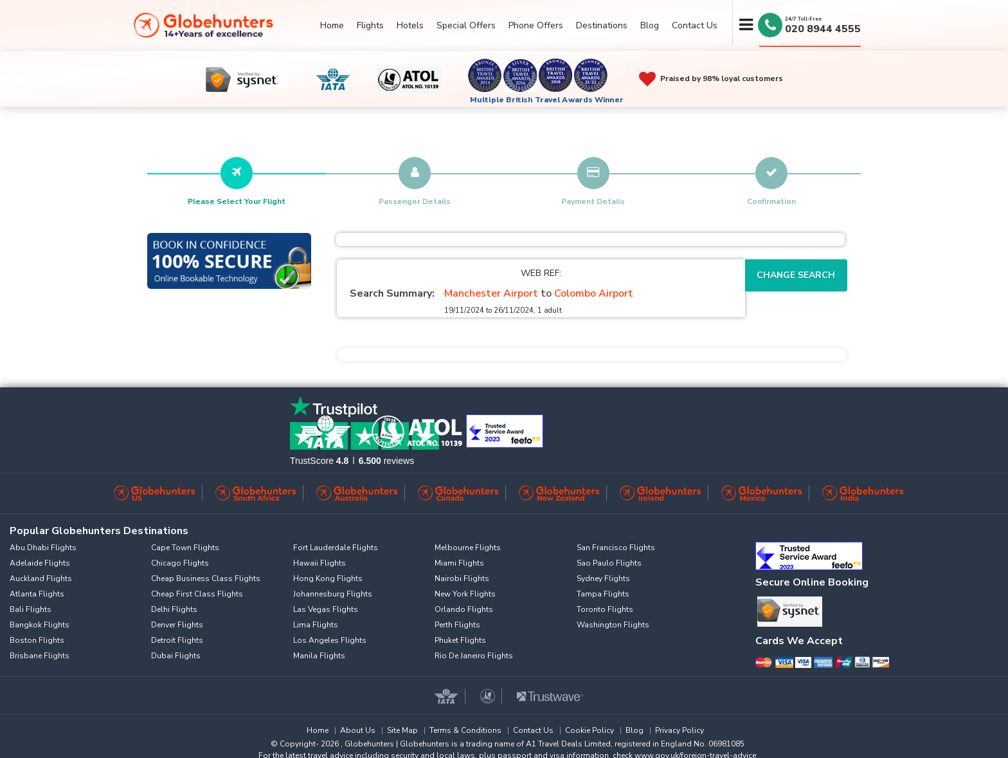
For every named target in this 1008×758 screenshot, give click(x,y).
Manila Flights (319, 656)
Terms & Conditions (465, 730)
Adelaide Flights (40, 563)
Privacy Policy (679, 730)
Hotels (410, 25)
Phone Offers (536, 25)
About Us (357, 730)
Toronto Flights (605, 609)
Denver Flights (177, 625)
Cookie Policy (589, 730)
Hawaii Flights (319, 563)
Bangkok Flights (39, 625)
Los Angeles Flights (329, 640)
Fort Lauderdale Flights (335, 547)
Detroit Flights (177, 640)
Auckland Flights (41, 578)
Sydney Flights (603, 578)
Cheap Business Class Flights (205, 578)
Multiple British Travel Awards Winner (547, 100)
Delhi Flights (174, 609)
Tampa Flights (603, 594)
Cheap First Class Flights (197, 594)
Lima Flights (315, 625)
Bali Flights (30, 609)
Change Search (796, 275)
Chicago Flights (180, 563)
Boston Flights (37, 640)
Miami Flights (459, 563)
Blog (649, 25)
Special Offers (466, 25)
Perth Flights (457, 625)
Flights (370, 25)
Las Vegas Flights (325, 609)
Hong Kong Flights (328, 578)
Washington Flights (613, 625)
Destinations (601, 25)
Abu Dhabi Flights (43, 547)
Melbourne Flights (468, 547)
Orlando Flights (464, 609)
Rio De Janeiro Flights (474, 656)
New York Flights (465, 594)
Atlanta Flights (37, 594)
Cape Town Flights (185, 547)
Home (332, 25)
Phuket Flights (460, 640)
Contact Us (694, 25)
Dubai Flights (176, 656)
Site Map (402, 730)
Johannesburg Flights (332, 594)
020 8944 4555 (823, 29)
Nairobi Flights (462, 578)
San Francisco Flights (616, 547)
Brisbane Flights (39, 656)
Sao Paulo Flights (609, 563)
